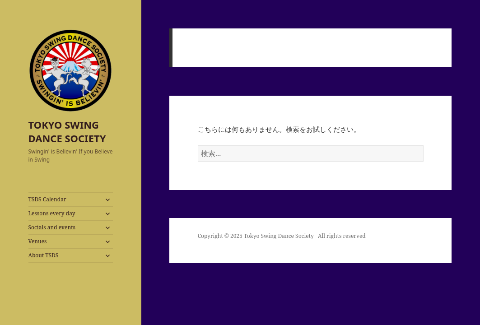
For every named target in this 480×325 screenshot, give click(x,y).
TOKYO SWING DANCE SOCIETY (67, 131)
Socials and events (51, 227)
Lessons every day (51, 213)
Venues (37, 241)
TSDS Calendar (47, 199)
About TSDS (43, 255)
